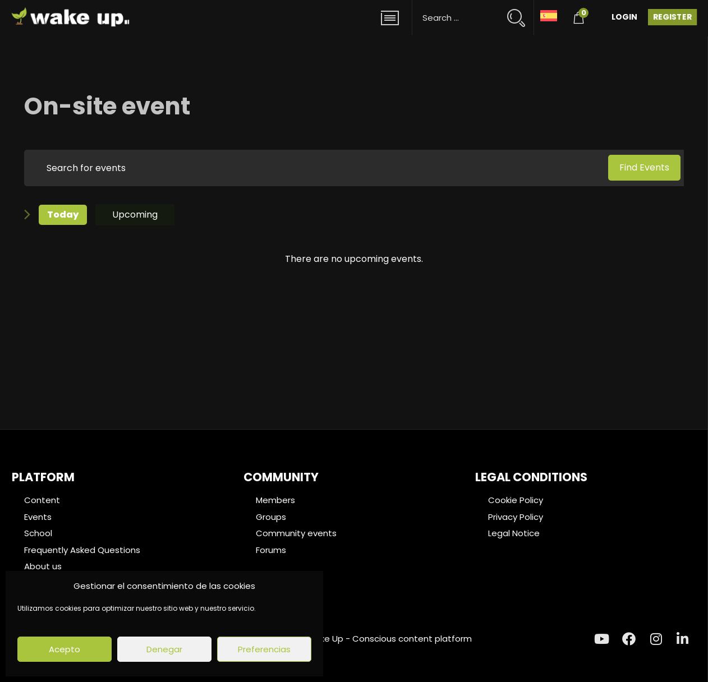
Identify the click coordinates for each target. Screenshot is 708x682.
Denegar (164, 649)
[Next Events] (27, 214)
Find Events (644, 167)
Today (63, 214)
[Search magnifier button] (521, 12)
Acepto (64, 649)
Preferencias (264, 649)
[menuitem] (548, 14)
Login (624, 16)
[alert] (354, 259)
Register (672, 16)
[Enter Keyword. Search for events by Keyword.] (314, 168)
